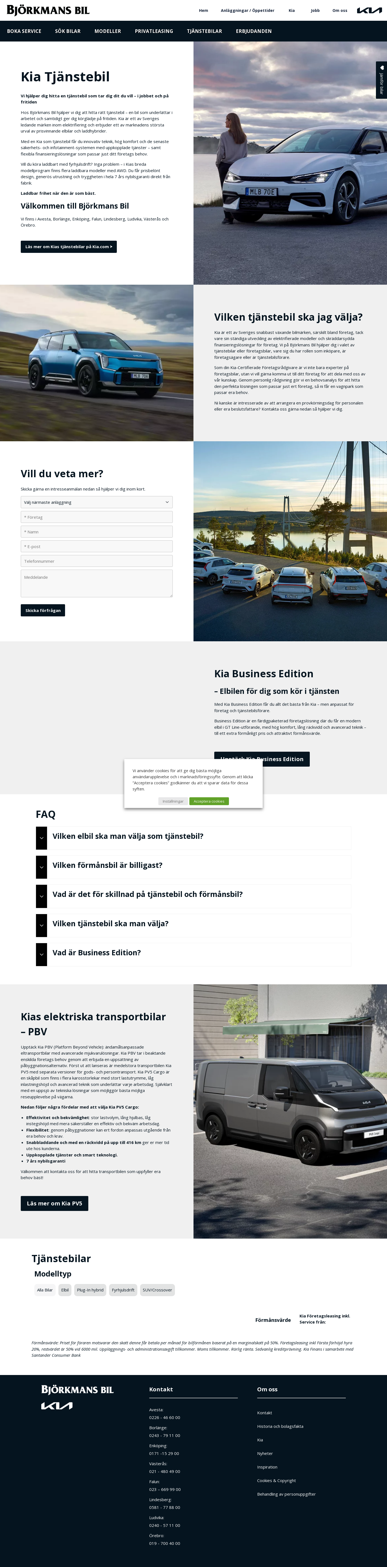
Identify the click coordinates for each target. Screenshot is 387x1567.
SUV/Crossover (157, 1290)
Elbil (65, 1290)
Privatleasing (154, 31)
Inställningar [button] (173, 801)
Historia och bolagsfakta (280, 1426)
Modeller (107, 31)
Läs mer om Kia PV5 (54, 1203)
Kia (292, 10)
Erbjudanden (254, 31)
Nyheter (265, 1453)
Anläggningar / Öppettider (247, 10)
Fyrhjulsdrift (123, 1290)
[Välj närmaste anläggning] (97, 502)
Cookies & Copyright (276, 1480)
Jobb (315, 10)
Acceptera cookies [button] (209, 801)
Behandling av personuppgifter (286, 1494)
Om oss (339, 10)
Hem (203, 10)
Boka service (24, 31)
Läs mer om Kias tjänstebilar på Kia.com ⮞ (68, 246)
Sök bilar (68, 31)
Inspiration (267, 1467)
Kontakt (161, 1389)
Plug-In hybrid (90, 1290)
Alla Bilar (45, 1290)
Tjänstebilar (204, 31)
